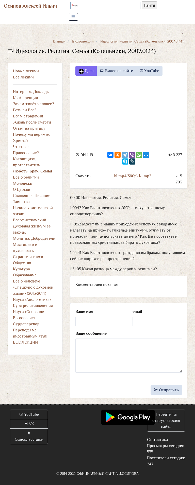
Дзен (86, 71)
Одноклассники (29, 436)
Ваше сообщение (91, 333)
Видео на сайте (116, 71)
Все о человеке (26, 281)
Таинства (21, 201)
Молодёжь (22, 183)
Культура (21, 269)
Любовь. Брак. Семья (32, 171)
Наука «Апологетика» (32, 299)
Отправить (166, 390)
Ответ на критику (29, 128)
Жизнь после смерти (32, 122)
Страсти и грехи (28, 256)
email (137, 311)
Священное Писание (31, 195)
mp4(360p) (126, 176)
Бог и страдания (28, 116)
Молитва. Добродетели (34, 238)
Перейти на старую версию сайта (166, 420)
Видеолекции (83, 41)
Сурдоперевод (26, 324)
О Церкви (21, 189)
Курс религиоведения (33, 305)
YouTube (149, 71)
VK (29, 424)
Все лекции (23, 77)
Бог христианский (29, 220)
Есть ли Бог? (24, 110)
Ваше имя (84, 311)
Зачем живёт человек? (33, 104)
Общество (22, 263)
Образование (25, 275)
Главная (59, 41)
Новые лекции (26, 71)
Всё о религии (26, 177)
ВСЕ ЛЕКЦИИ (25, 342)
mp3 (145, 176)
